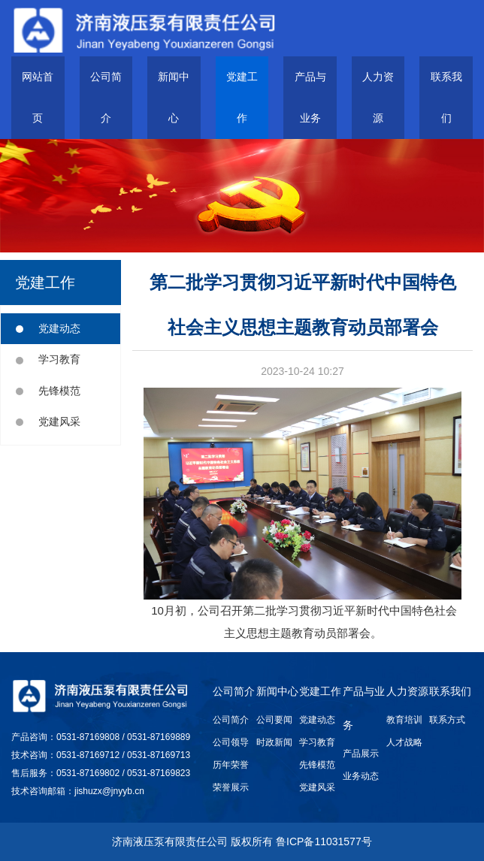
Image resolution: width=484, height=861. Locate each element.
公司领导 (231, 742)
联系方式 (447, 719)
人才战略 (404, 742)
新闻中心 (277, 691)
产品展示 (361, 753)
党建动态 (48, 328)
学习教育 (48, 359)
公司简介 (234, 691)
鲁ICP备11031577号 (324, 841)
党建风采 (48, 421)
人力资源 (407, 691)
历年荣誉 (231, 765)
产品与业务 (364, 708)
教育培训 (404, 719)
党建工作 (320, 691)
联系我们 (450, 691)
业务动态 (361, 776)
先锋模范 (48, 391)
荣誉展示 (231, 787)
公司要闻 (274, 719)
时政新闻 (274, 742)
